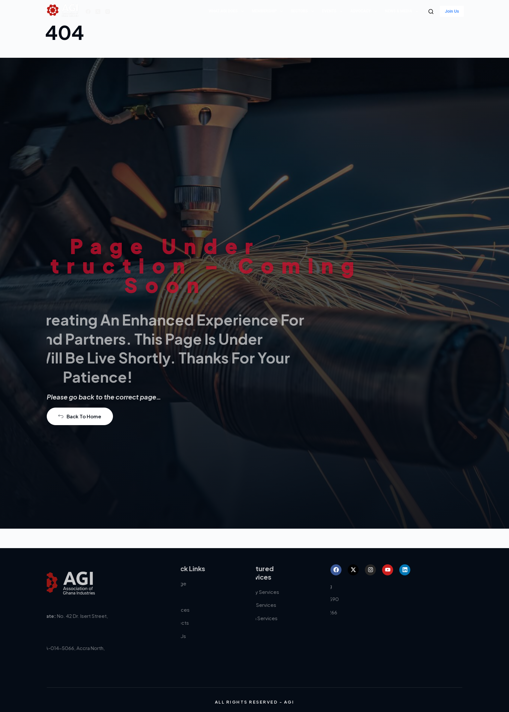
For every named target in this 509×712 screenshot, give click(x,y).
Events (333, 11)
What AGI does (227, 11)
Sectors (304, 11)
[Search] (430, 11)
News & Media (403, 11)
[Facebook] (88, 11)
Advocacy (365, 11)
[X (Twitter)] (97, 11)
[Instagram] (107, 11)
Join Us (452, 11)
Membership (268, 11)
